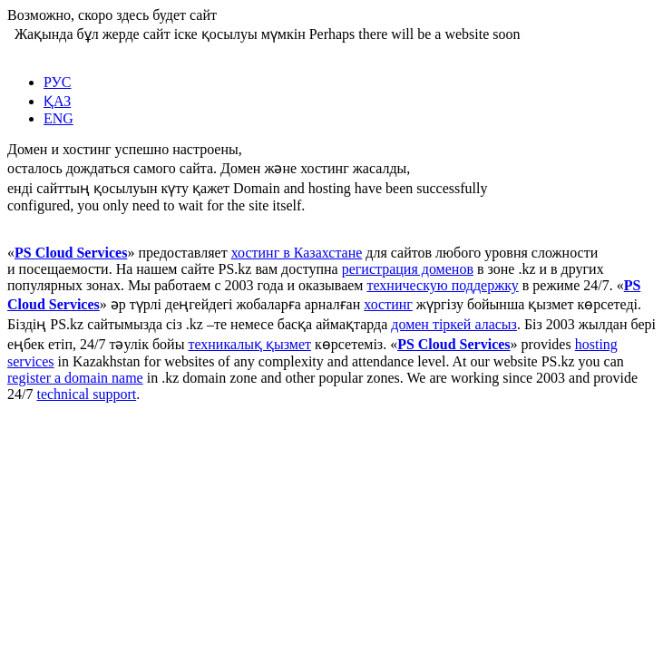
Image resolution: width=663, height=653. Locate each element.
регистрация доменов (407, 269)
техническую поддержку (442, 285)
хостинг (388, 304)
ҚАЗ (57, 101)
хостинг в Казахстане (297, 252)
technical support (86, 394)
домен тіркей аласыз (454, 324)
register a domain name (75, 377)
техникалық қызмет (249, 344)
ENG (58, 118)
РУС (58, 82)
